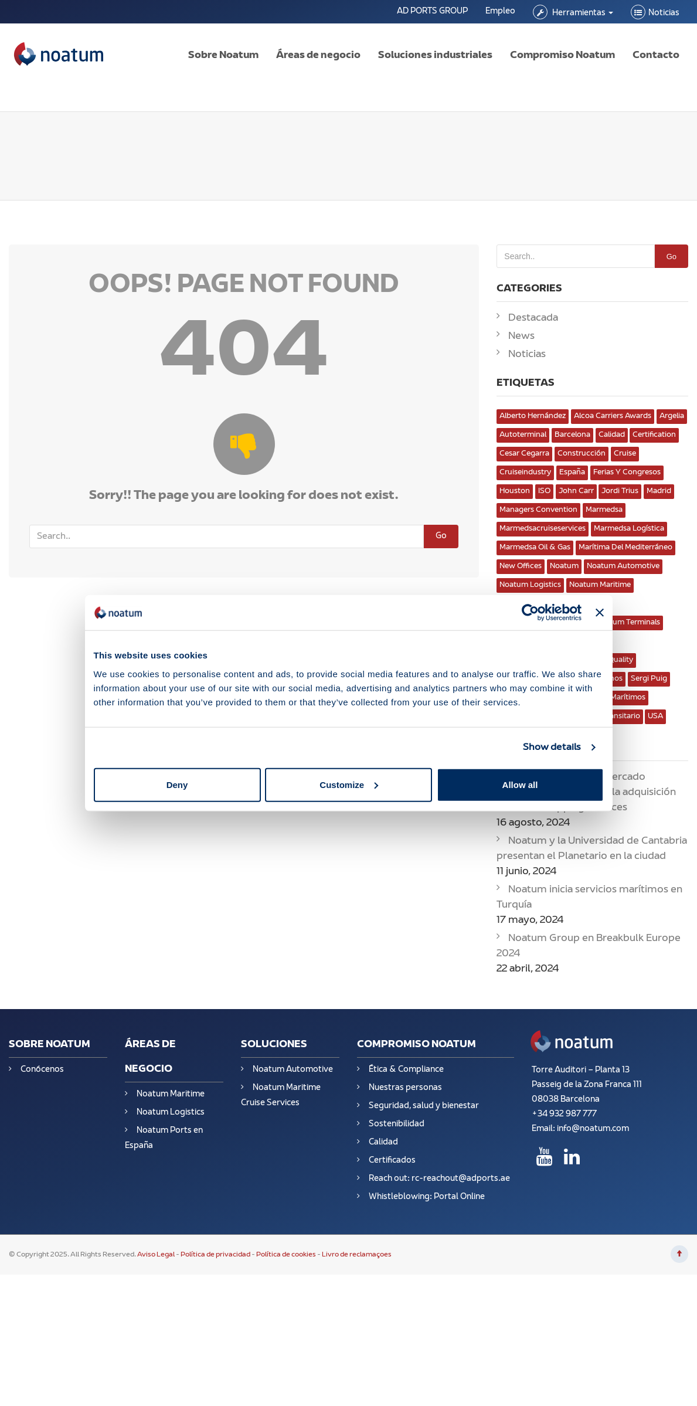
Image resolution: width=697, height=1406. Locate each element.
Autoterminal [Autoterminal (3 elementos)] (522, 435)
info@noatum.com (593, 1129)
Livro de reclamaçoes (357, 1254)
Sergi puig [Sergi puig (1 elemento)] (649, 679)
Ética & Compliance (406, 1069)
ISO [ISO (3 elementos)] (544, 491)
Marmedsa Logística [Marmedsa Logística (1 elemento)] (629, 529)
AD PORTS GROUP (432, 11)
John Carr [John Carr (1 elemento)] (576, 491)
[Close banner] (600, 613)
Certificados (392, 1160)
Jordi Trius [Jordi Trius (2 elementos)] (619, 491)
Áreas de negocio (318, 56)
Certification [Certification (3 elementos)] (654, 435)
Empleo (500, 11)
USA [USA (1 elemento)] (655, 716)
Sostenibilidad (396, 1124)
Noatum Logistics (171, 1112)
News (521, 337)
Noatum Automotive (293, 1069)
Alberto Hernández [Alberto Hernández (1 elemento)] (532, 416)
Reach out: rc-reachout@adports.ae (439, 1178)
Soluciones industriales (435, 56)
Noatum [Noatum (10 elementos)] (564, 566)
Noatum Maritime (171, 1094)
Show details (552, 747)
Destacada (533, 318)
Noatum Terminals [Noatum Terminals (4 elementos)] (628, 622)
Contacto (656, 56)
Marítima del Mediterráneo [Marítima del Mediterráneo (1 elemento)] (625, 547)
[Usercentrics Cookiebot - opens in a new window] (530, 613)
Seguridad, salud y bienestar (424, 1106)
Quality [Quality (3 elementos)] (620, 660)
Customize (348, 784)
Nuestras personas (405, 1087)
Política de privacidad (215, 1254)
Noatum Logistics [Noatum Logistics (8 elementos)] (530, 585)
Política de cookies (286, 1254)
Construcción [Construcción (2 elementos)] (581, 454)
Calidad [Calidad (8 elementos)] (612, 435)
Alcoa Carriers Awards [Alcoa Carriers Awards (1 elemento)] (612, 416)
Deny (177, 784)
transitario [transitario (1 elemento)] (621, 716)
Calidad (383, 1142)
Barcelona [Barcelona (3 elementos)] (572, 435)
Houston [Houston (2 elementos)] (514, 491)
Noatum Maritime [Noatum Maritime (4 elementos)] (600, 585)
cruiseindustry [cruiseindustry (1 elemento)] (525, 472)
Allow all (520, 784)
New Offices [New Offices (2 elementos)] (520, 566)
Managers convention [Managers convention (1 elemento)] (538, 510)
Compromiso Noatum (562, 56)
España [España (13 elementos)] (572, 472)
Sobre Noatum (223, 56)
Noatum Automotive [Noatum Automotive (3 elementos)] (623, 566)
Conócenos (42, 1069)
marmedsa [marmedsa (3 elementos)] (604, 510)
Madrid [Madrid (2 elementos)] (659, 491)
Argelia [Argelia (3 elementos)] (671, 416)
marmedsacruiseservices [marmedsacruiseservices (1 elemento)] (542, 529)
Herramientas (581, 13)
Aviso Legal (156, 1254)
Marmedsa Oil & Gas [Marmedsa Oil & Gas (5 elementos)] (534, 547)
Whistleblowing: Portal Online (427, 1197)
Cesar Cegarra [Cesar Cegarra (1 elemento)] (524, 454)
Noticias (663, 13)
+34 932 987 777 (564, 1114)
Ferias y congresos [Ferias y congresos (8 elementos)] (627, 472)
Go (441, 536)
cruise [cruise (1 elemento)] (625, 454)
